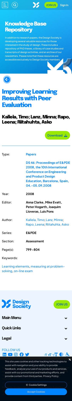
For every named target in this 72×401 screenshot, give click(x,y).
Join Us (51, 5)
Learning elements (15, 266)
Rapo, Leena (35, 224)
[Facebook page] (21, 354)
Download (57, 135)
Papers (31, 154)
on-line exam (23, 271)
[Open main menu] (5, 5)
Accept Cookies (36, 391)
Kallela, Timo (35, 220)
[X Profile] (27, 354)
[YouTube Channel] (10, 354)
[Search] (15, 5)
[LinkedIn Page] (4, 354)
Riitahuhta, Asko (57, 224)
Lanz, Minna (54, 220)
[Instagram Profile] (15, 354)
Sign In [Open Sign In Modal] (64, 5)
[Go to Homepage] (36, 4)
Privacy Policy (51, 376)
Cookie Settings (36, 384)
